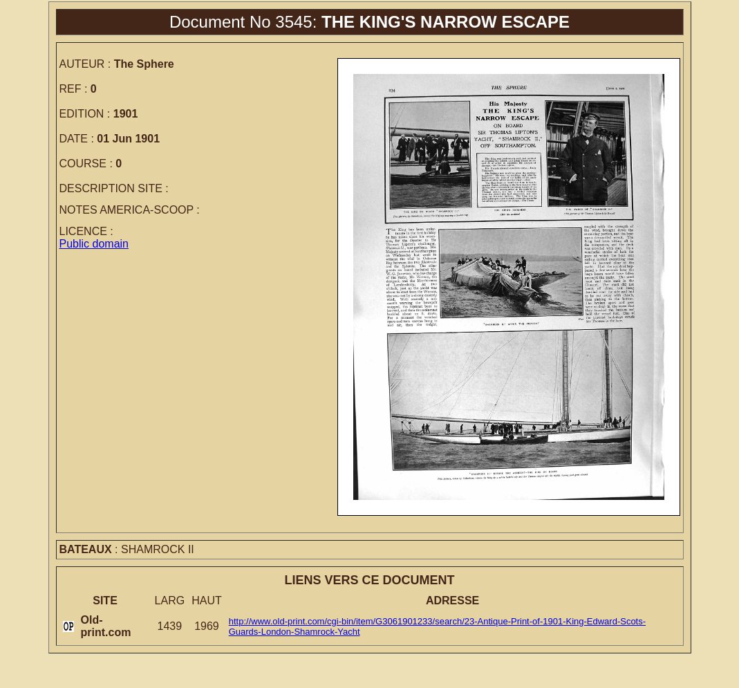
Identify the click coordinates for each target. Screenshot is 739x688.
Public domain (94, 244)
